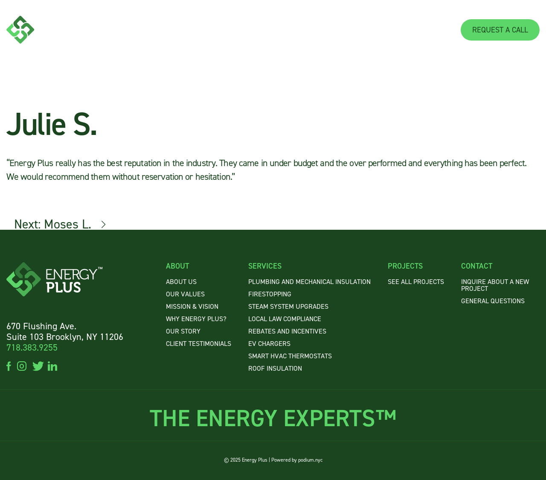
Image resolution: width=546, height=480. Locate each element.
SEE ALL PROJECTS (416, 281)
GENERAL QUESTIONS (493, 300)
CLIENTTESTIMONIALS (198, 343)
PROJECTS (385, 30)
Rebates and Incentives (287, 331)
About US (181, 281)
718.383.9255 (32, 347)
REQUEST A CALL (500, 30)
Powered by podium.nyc (296, 460)
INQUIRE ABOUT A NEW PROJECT (495, 285)
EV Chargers (269, 343)
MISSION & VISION (192, 306)
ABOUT (276, 30)
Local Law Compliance (284, 318)
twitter (37, 365)
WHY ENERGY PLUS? (196, 318)
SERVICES (327, 30)
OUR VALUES (185, 294)
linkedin (52, 365)
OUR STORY (183, 331)
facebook (8, 365)
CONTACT (431, 30)
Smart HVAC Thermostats (290, 355)
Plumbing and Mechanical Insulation (309, 281)
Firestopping (269, 294)
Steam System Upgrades (288, 306)
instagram (21, 365)
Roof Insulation (275, 368)
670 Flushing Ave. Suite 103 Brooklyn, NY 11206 (64, 331)
